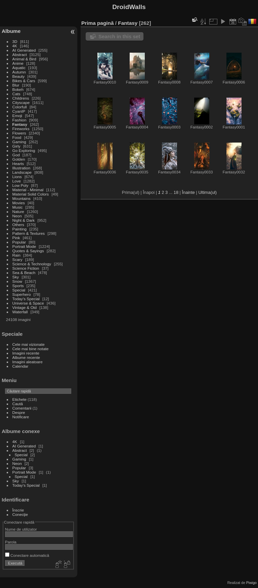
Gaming (19, 142)
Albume (11, 31)
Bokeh (18, 89)
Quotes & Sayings (28, 251)
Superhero (21, 294)
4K (14, 46)
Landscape (22, 172)
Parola (10, 542)
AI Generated (24, 50)
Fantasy (19, 124)
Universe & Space (28, 303)
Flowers (19, 133)
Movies (18, 203)
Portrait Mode (24, 246)
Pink (16, 237)
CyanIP (18, 111)
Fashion (19, 120)
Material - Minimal (28, 190)
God (16, 155)
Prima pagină (97, 23)
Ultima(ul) (207, 192)
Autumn (19, 72)
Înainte (188, 192)
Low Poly (20, 185)
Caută (17, 404)
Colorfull (19, 107)
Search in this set (119, 36)
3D (14, 41)
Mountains (21, 198)
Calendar (20, 366)
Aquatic (19, 67)
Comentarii (22, 408)
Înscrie (18, 510)
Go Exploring (23, 150)
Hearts (18, 163)
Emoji (17, 115)
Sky (15, 277)
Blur (15, 85)
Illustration (21, 168)
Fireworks (21, 128)
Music (17, 207)
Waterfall (20, 312)
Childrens (20, 98)
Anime (18, 63)
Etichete (19, 399)
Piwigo (251, 583)
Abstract (19, 54)
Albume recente (26, 357)
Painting (19, 229)
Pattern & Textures (28, 233)
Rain (16, 255)
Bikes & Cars (23, 80)
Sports (18, 285)
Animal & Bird (24, 59)
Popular (19, 242)
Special (19, 290)
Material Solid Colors (30, 194)
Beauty (18, 76)
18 (176, 192)
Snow (17, 281)
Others (18, 224)
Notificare (20, 417)
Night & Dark (23, 220)
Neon (17, 216)
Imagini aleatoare (27, 362)
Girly (16, 146)
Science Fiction (25, 268)
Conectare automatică (27, 555)
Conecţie (20, 514)
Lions (17, 176)
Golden (18, 159)
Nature (18, 211)
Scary (17, 259)
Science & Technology (31, 264)
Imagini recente (25, 353)
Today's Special (26, 299)
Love (16, 181)
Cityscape (21, 102)
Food (17, 137)
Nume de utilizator (21, 529)
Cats (16, 94)
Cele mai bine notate (30, 348)
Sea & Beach (24, 272)
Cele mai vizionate (28, 344)
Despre (18, 412)
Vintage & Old (24, 307)
